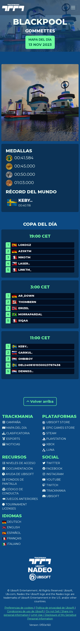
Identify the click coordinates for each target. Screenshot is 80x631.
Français (11, 538)
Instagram (53, 474)
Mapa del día (14, 427)
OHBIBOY (25, 358)
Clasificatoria (16, 433)
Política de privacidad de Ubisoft (55, 607)
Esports (11, 438)
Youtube (51, 479)
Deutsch (11, 521)
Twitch (50, 485)
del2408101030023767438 (39, 365)
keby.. (25, 200)
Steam (49, 433)
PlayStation (54, 438)
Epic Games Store (58, 427)
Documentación (17, 468)
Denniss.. (25, 371)
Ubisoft (50, 496)
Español (11, 533)
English (11, 527)
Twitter (51, 463)
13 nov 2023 (40, 42)
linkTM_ (24, 269)
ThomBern (27, 302)
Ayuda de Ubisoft (18, 474)
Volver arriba (40, 401)
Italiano (11, 544)
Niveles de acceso (18, 463)
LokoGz (24, 245)
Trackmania (53, 490)
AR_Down (26, 295)
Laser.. (24, 263)
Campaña (11, 422)
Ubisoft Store (56, 422)
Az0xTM (24, 251)
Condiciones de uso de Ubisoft (25, 611)
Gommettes (40, 30)
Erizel (23, 308)
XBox (48, 444)
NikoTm (24, 257)
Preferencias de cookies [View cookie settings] (19, 607)
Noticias (11, 444)
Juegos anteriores (20, 499)
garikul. (25, 352)
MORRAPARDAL (30, 314)
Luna (48, 449)
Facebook (52, 468)
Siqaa (23, 320)
